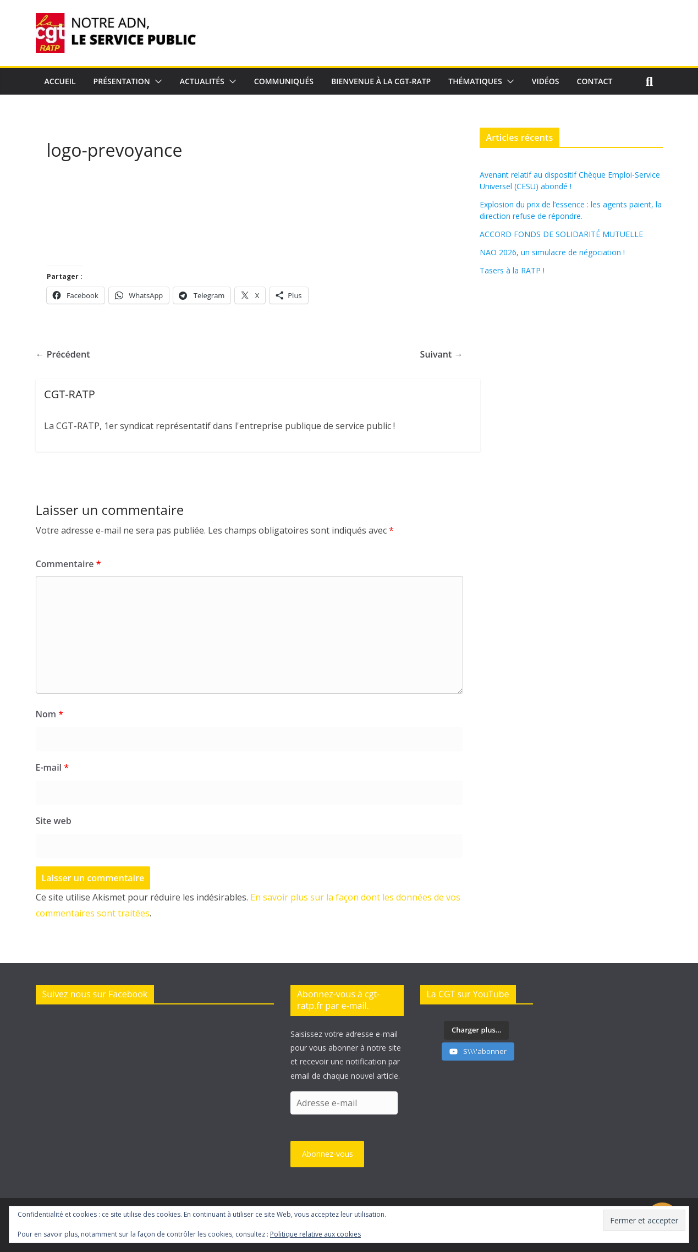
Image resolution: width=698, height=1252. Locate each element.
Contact (595, 81)
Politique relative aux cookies (315, 1234)
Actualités (202, 81)
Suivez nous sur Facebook (95, 994)
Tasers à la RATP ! (512, 270)
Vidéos (545, 81)
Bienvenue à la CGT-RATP (381, 81)
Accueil (60, 81)
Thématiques (475, 81)
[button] (156, 81)
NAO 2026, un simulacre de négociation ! (552, 252)
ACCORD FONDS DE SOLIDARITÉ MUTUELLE (561, 234)
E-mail (52, 767)
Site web (54, 821)
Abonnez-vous (327, 1154)
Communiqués (284, 81)
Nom (49, 714)
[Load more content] (476, 1030)
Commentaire (68, 564)
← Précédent (63, 354)
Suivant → (441, 354)
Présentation (122, 81)
